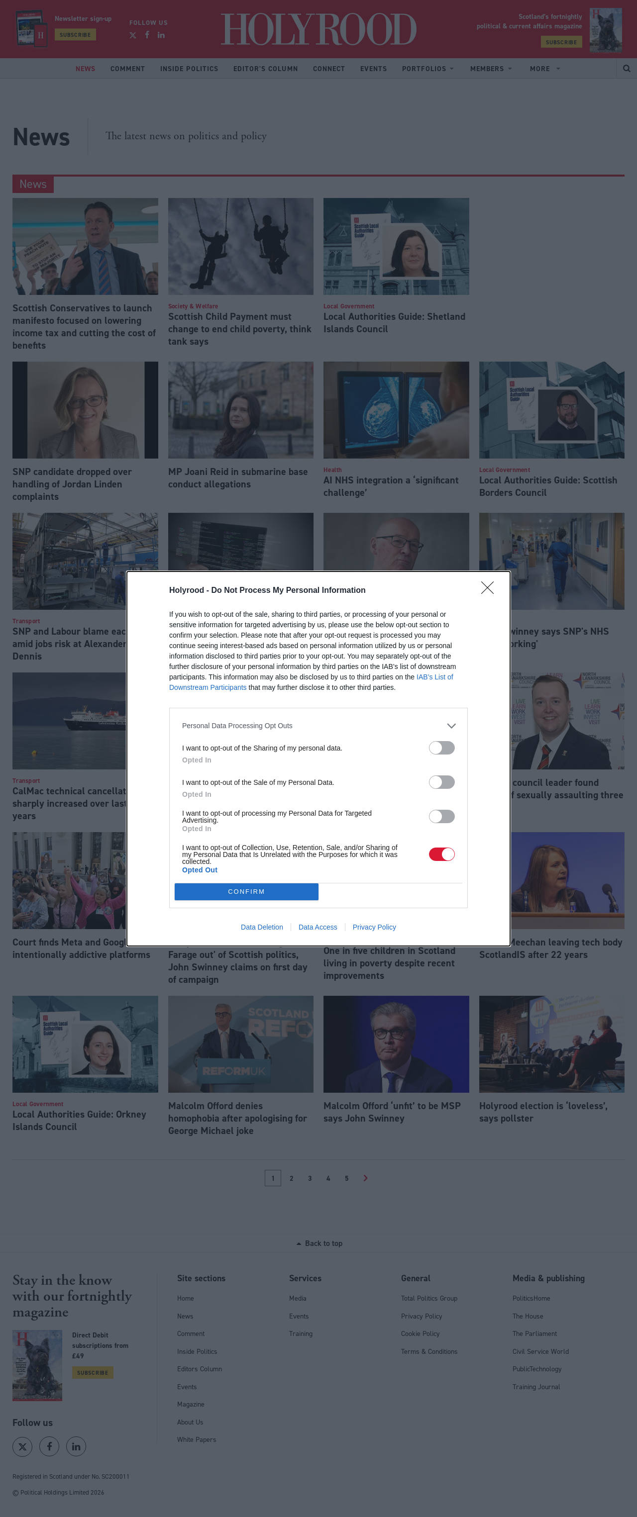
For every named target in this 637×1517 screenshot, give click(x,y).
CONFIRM (246, 891)
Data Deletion (262, 927)
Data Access (318, 927)
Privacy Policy (374, 927)
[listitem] (318, 726)
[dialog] (318, 758)
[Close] (490, 590)
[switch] (442, 748)
